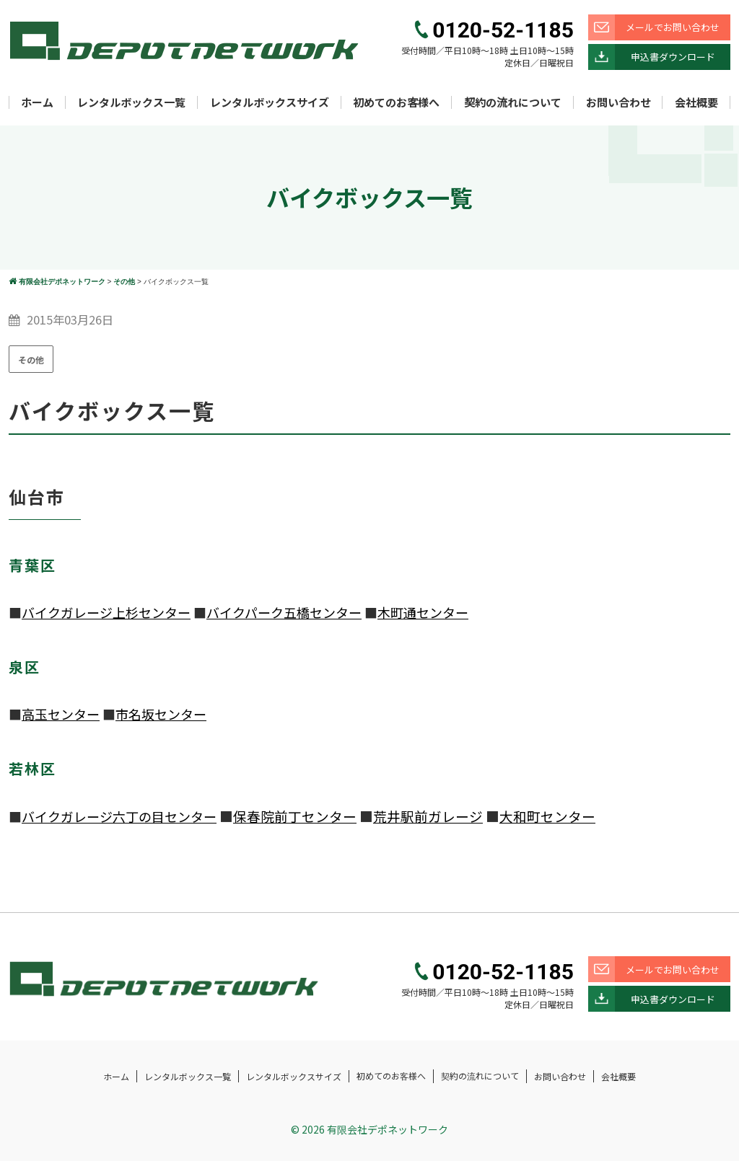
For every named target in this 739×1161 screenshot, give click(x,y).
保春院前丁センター (295, 816)
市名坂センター (160, 714)
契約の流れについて (512, 102)
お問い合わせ (618, 102)
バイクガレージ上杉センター (106, 612)
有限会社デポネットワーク (387, 1129)
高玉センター (61, 714)
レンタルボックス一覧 (131, 102)
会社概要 (696, 102)
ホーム (37, 102)
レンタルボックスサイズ (269, 102)
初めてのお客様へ (396, 102)
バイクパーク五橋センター (284, 612)
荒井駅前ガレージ (428, 816)
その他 (31, 359)
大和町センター (547, 816)
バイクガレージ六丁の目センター (119, 816)
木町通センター (422, 612)
